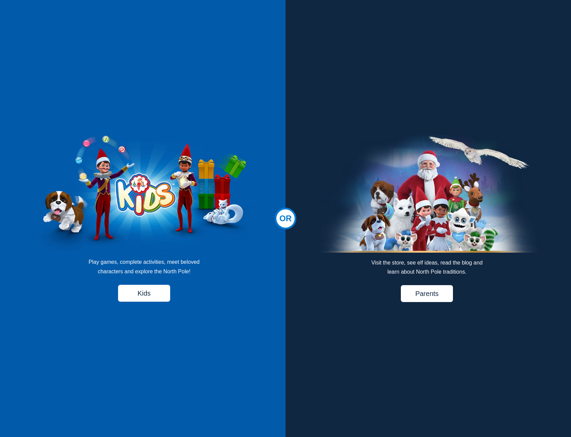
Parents (427, 293)
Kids (144, 293)
